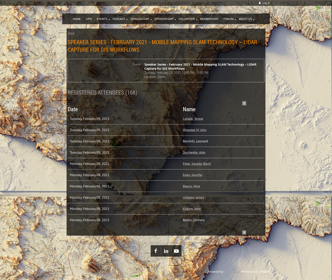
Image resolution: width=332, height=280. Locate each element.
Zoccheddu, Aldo (194, 152)
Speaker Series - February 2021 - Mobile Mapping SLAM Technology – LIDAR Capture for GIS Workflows (143, 243)
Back (71, 33)
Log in (266, 3)
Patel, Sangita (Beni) (197, 164)
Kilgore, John (192, 209)
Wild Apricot (232, 272)
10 (249, 103)
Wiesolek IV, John (194, 130)
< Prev (222, 103)
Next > (259, 103)
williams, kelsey (193, 197)
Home (70, 243)
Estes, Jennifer (193, 175)
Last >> (263, 103)
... (226, 103)
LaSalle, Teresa (193, 119)
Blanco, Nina (191, 186)
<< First (218, 103)
